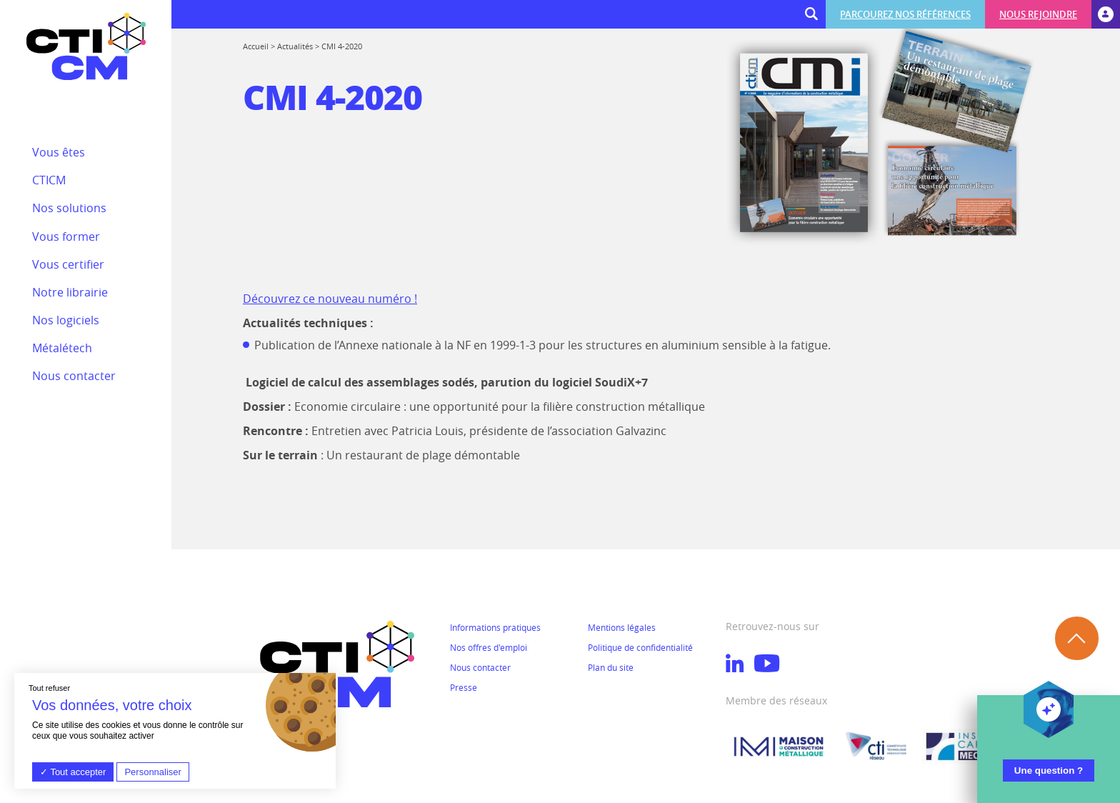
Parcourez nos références (905, 14)
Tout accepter (73, 772)
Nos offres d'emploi (488, 647)
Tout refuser (49, 688)
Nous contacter (480, 667)
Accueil (256, 46)
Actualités (295, 46)
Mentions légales (622, 627)
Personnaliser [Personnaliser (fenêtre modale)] (152, 772)
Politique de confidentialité (640, 647)
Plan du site (611, 667)
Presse (463, 687)
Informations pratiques (495, 627)
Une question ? (1048, 770)
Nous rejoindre (1038, 14)
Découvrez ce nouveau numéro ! (330, 298)
